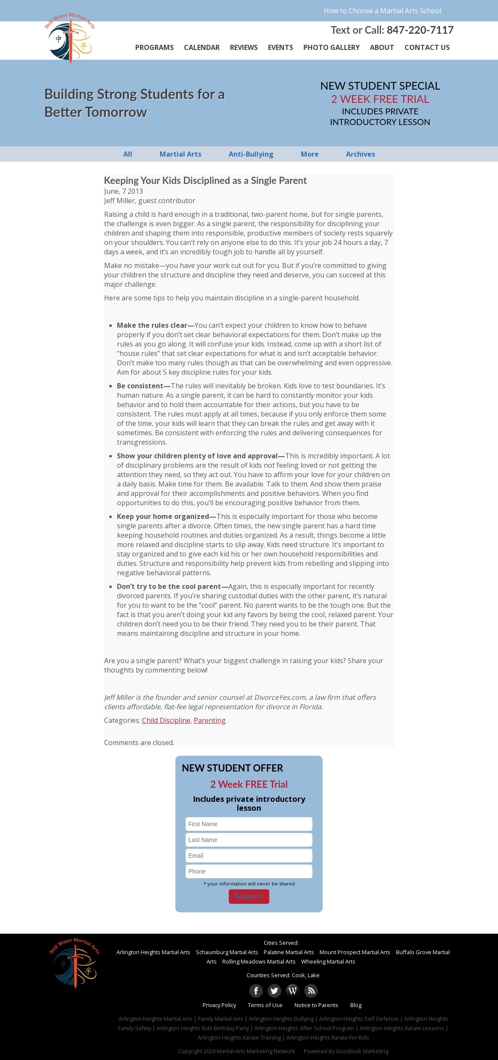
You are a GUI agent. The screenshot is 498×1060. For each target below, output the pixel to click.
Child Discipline (166, 720)
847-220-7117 (420, 29)
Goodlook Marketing (362, 1051)
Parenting (210, 720)
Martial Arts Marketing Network (256, 1051)
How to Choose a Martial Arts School (382, 10)
